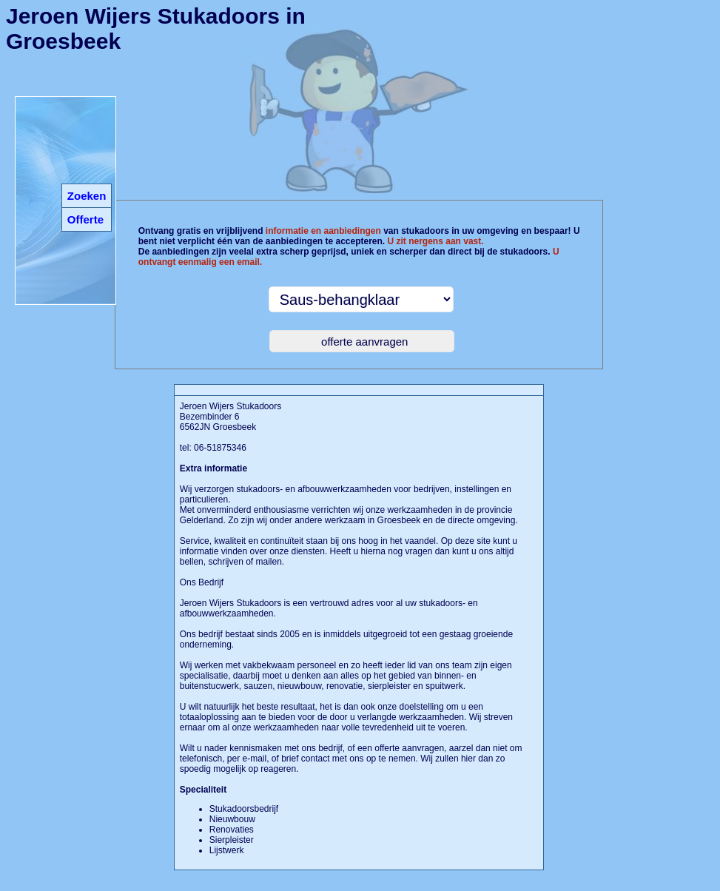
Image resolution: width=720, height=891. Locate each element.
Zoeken (87, 195)
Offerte (85, 219)
